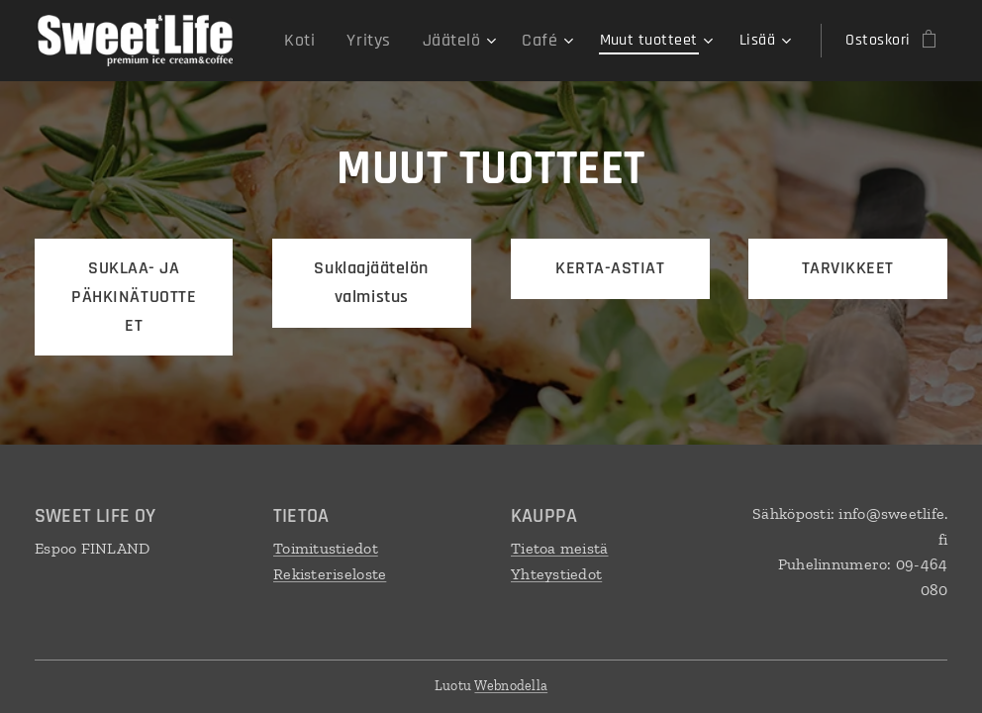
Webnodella (510, 685)
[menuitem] (319, 40)
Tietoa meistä (560, 548)
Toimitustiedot (325, 548)
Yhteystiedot (556, 573)
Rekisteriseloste (329, 573)
